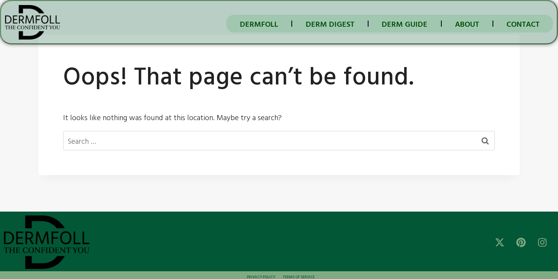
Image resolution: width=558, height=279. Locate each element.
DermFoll (259, 23)
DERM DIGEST (330, 23)
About (467, 23)
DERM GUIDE (404, 23)
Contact (522, 23)
